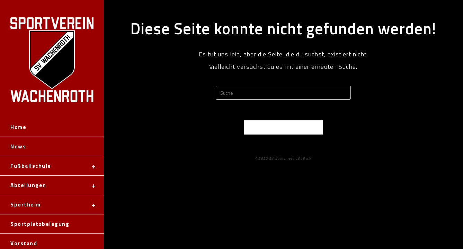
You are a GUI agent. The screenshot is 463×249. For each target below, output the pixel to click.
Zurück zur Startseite (283, 127)
